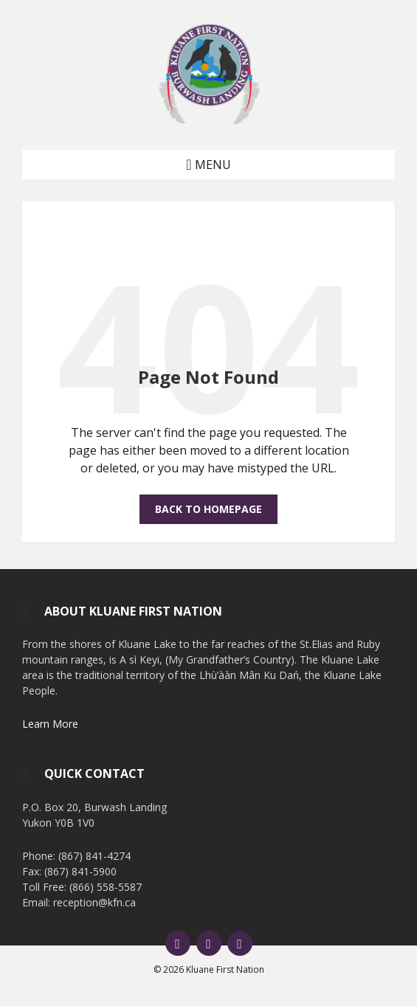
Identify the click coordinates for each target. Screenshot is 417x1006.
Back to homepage (208, 509)
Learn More (50, 724)
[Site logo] (209, 121)
